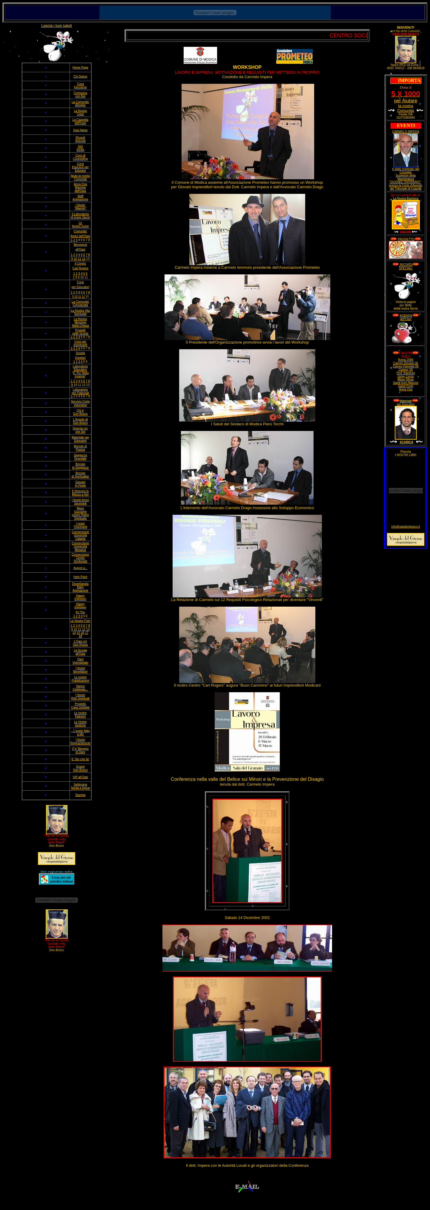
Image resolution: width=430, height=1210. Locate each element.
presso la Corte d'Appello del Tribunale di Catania (405, 187)
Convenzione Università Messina (80, 546)
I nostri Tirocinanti (80, 525)
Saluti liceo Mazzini (405, 382)
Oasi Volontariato (80, 661)
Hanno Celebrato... (80, 687)
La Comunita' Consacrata (80, 303)
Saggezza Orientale (80, 457)
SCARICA (407, 442)
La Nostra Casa (80, 112)
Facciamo (80, 87)
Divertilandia (80, 583)
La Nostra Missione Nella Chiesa (80, 322)
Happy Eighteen (80, 597)
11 (79, 258)
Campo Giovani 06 (405, 363)
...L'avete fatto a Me (80, 732)
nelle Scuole (80, 333)
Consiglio (406, 172)
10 (75, 258)
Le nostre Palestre (80, 714)
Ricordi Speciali (80, 139)
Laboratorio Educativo (80, 368)
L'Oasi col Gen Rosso (80, 643)
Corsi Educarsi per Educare (80, 167)
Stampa (80, 795)
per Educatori (405, 404)
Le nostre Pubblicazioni (80, 679)
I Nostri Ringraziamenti (80, 741)
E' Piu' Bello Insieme (81, 374)
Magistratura (405, 178)
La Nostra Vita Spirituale (80, 312)
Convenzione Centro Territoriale (80, 558)
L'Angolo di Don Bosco (80, 421)
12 (83, 258)
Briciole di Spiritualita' (80, 475)
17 (86, 632)
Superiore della (406, 175)
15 (78, 632)
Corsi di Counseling (80, 157)
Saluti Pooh (405, 386)
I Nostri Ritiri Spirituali (80, 696)
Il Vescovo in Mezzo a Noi (80, 492)
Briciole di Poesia (80, 448)
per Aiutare (405, 103)
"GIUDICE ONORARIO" (405, 182)
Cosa (80, 84)
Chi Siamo (80, 76)
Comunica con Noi (80, 94)
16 (82, 632)
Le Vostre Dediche (80, 723)
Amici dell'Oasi (80, 236)
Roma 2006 (406, 359)
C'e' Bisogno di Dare (80, 750)
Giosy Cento (405, 376)
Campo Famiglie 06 (406, 366)
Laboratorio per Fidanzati (80, 391)
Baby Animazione (80, 588)
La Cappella (80, 119)
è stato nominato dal (405, 169)
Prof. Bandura (406, 373)
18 (80, 636)
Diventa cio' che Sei (80, 430)
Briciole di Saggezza (80, 466)
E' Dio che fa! (80, 759)
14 (74, 632)
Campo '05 (405, 369)
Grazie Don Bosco (80, 768)
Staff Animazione (80, 197)
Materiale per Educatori (80, 439)
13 (88, 629)
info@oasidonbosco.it (405, 526)
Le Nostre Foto (80, 620)
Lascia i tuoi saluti (56, 25)
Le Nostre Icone (80, 224)
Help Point (80, 577)
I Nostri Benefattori (80, 670)
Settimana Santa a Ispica (80, 786)
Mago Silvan (405, 379)
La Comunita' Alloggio (80, 103)
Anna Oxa (405, 389)
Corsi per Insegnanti (80, 343)
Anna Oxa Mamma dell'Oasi (80, 187)
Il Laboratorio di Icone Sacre (80, 215)
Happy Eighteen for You (80, 608)
